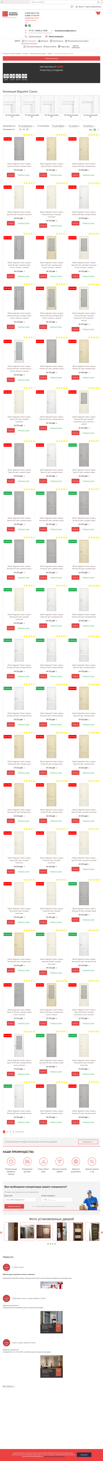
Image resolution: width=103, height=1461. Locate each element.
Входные (33, 41)
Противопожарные (89, 41)
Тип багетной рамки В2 (32, 115)
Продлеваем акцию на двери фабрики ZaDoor (29, 1297)
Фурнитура (53, 47)
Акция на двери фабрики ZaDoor (24, 1342)
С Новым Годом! (18, 1266)
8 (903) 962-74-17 (31, 18)
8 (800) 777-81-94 (31, 15)
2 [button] (50, 1243)
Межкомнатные (19, 41)
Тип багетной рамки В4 (71, 115)
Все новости (7, 1385)
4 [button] (55, 1243)
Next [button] (102, 1232)
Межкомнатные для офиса (66, 41)
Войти (81, 7)
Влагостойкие (39, 47)
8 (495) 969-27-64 (31, 13)
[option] (12, 106)
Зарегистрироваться (93, 7)
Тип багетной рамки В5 (90, 115)
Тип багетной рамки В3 (51, 115)
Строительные (46, 41)
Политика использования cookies (54, 1456)
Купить (10, 174)
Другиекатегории (65, 46)
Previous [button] (1, 1232)
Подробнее (86, 1141)
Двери (7, 41)
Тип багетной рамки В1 (12, 115)
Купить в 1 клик (23, 174)
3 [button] (52, 1243)
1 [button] (48, 1243)
